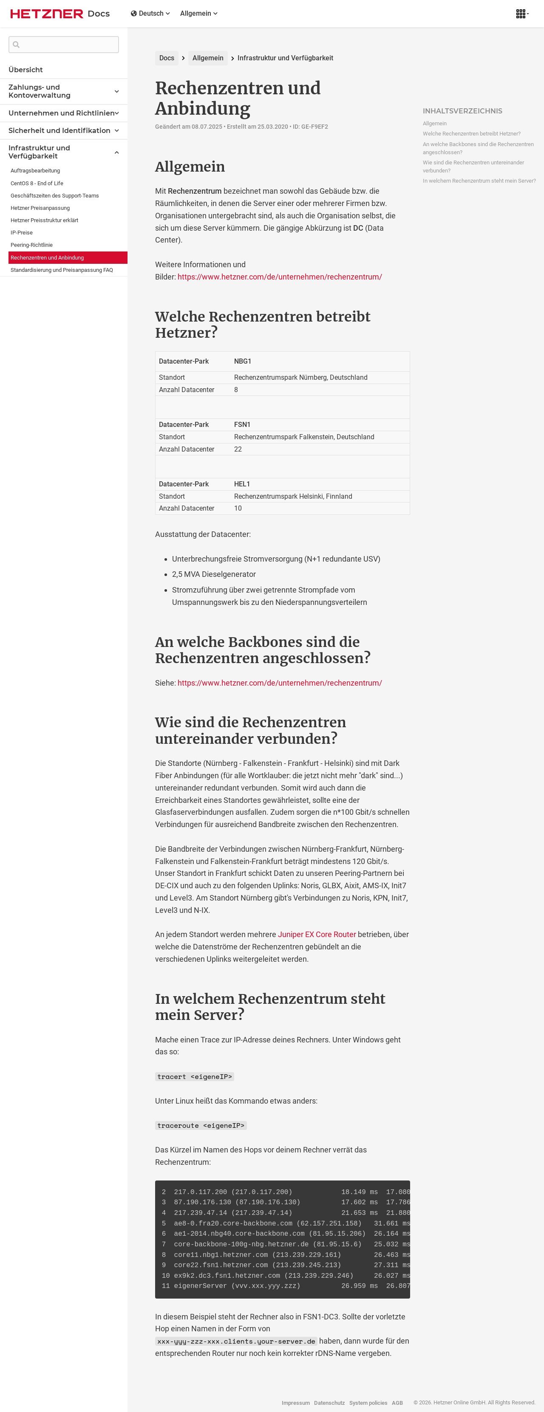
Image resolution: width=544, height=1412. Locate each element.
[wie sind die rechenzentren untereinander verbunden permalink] (137, 722)
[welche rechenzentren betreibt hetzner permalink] (137, 317)
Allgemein (208, 58)
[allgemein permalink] (137, 167)
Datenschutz (329, 1403)
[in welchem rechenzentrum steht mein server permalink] (137, 999)
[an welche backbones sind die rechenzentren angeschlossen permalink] (137, 642)
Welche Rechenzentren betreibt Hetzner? (472, 133)
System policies (368, 1403)
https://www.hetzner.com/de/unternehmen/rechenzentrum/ (280, 276)
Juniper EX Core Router (317, 934)
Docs (166, 58)
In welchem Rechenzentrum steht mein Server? (479, 181)
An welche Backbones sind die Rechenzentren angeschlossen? (478, 148)
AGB (397, 1403)
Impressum (296, 1403)
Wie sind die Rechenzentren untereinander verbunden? (473, 166)
